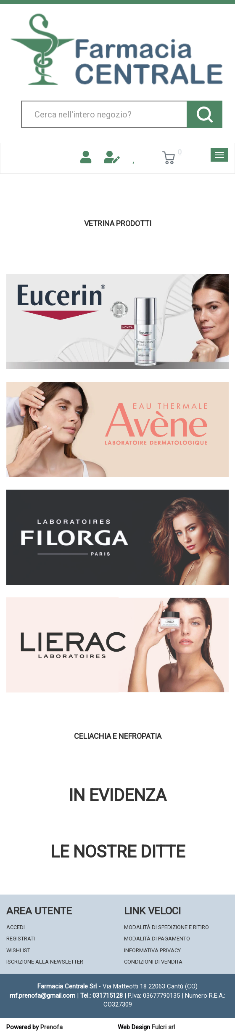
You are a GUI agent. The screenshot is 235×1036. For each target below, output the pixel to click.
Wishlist (18, 950)
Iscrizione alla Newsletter (44, 962)
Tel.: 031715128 (101, 995)
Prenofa (51, 1027)
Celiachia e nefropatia (117, 736)
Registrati (20, 938)
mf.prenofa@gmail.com (42, 995)
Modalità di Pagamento (157, 938)
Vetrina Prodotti (117, 223)
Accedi (15, 927)
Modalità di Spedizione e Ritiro (166, 927)
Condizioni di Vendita (153, 962)
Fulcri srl (163, 1027)
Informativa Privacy (152, 950)
